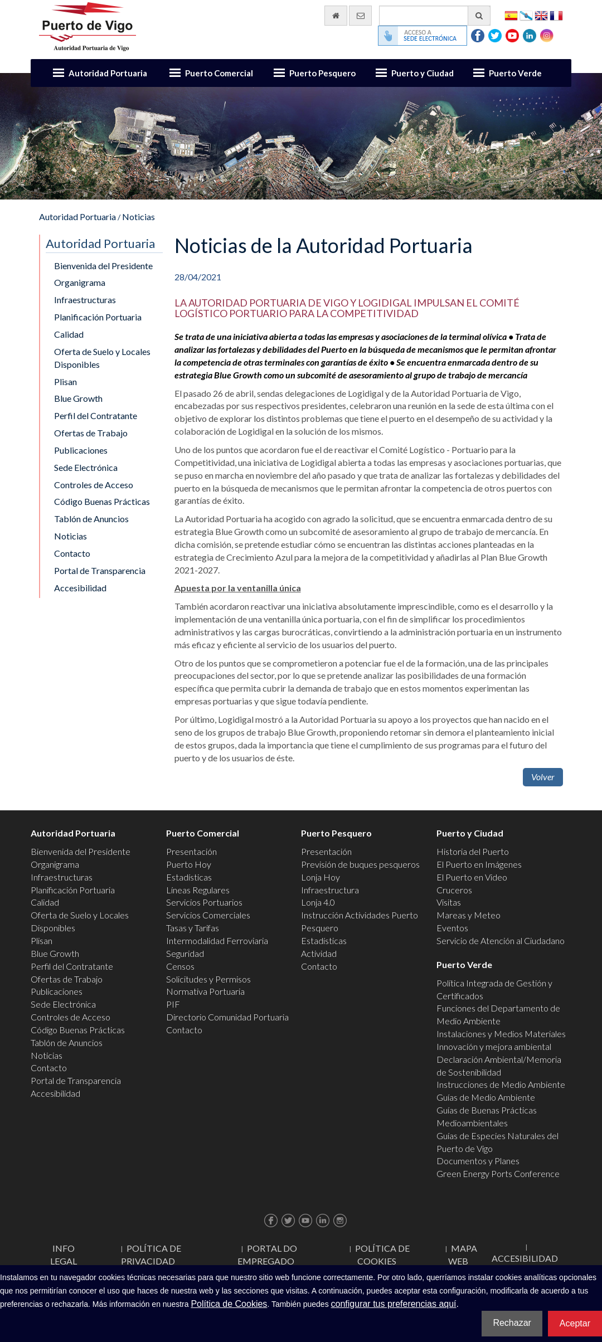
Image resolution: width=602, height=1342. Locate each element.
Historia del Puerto (472, 851)
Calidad (69, 334)
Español (511, 14)
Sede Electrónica (86, 467)
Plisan (65, 381)
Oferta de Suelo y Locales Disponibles (102, 357)
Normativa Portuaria (205, 991)
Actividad (319, 953)
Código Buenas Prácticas (102, 501)
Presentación (191, 851)
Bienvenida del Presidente (103, 265)
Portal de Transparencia (99, 570)
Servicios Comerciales (208, 915)
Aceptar (575, 1323)
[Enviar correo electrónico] (360, 16)
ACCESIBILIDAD (525, 1258)
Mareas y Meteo (468, 915)
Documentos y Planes (478, 1160)
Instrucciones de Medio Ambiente (500, 1084)
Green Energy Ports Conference (498, 1173)
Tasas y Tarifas (192, 927)
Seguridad (185, 953)
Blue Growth (78, 398)
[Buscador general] (435, 16)
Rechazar (512, 1323)
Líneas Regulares (198, 889)
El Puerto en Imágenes (479, 864)
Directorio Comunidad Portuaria (227, 1017)
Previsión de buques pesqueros (360, 864)
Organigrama (79, 282)
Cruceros (454, 889)
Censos (180, 966)
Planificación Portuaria (98, 317)
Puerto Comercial (219, 73)
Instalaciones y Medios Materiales (501, 1033)
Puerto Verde (515, 73)
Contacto (72, 553)
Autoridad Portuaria (108, 73)
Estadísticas (189, 877)
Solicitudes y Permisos (208, 979)
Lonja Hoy (320, 877)
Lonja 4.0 (318, 902)
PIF (173, 1004)
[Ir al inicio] (335, 16)
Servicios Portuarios (204, 902)
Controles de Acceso (93, 484)
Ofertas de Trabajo (91, 432)
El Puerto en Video (471, 877)
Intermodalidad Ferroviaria (217, 940)
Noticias (138, 216)
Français (556, 14)
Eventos (452, 927)
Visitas (448, 902)
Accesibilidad (80, 587)
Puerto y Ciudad (422, 73)
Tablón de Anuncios (91, 518)
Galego (526, 14)
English (541, 14)
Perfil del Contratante (95, 415)
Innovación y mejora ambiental (493, 1046)
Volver (543, 776)
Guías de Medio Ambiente (485, 1097)
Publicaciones (81, 450)
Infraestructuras (85, 299)
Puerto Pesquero (322, 73)
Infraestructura (330, 889)
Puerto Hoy (188, 864)
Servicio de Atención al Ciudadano (500, 940)
